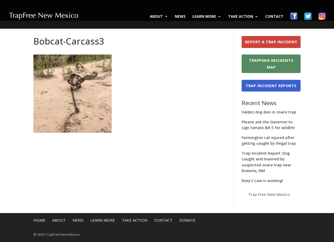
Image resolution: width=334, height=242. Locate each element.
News (180, 17)
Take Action (240, 17)
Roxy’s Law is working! (262, 180)
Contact (274, 17)
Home (39, 220)
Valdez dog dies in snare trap (269, 111)
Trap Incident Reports (271, 85)
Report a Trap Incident (271, 41)
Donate (187, 220)
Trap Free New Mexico (269, 194)
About (156, 17)
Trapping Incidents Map (271, 64)
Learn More (204, 17)
